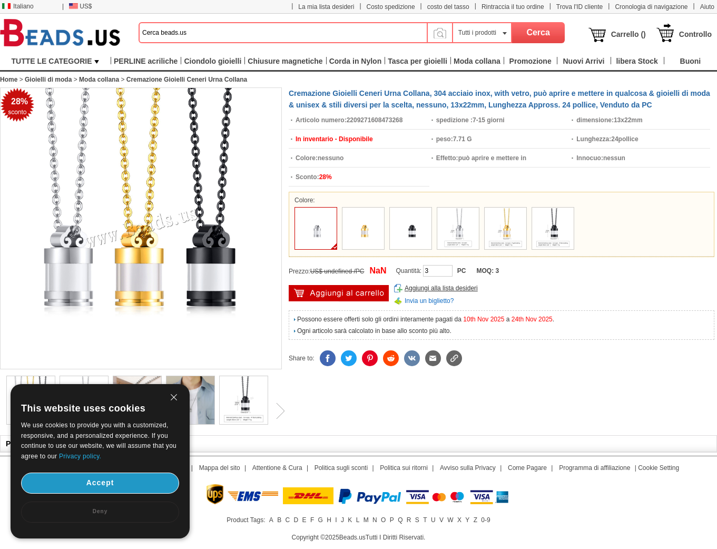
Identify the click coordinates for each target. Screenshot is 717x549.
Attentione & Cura (277, 468)
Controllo (695, 34)
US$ (80, 6)
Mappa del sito (219, 468)
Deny (100, 511)
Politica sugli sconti (341, 468)
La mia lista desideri (326, 7)
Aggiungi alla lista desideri (441, 288)
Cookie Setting (658, 468)
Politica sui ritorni (404, 468)
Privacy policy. (80, 456)
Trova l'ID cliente (579, 7)
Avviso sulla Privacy (468, 468)
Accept (100, 482)
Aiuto (707, 7)
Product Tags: (246, 520)
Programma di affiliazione (594, 468)
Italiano (18, 6)
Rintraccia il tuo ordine (513, 7)
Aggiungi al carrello (339, 293)
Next (276, 411)
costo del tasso (448, 7)
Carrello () (628, 34)
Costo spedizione (391, 7)
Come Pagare (527, 468)
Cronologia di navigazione (651, 7)
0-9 (485, 520)
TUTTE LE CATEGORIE (56, 61)
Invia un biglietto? (429, 301)
